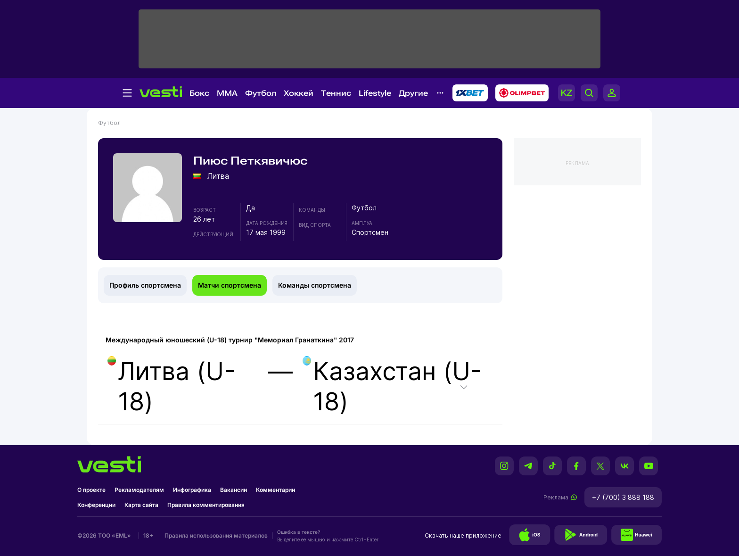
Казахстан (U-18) (392, 386)
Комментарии (275, 489)
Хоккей (298, 93)
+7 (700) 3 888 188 (623, 497)
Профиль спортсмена (145, 285)
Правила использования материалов (216, 535)
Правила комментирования (206, 504)
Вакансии (233, 489)
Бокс (199, 93)
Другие (413, 93)
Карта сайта (141, 504)
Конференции (96, 504)
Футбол (260, 93)
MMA (227, 93)
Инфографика (192, 489)
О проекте (91, 489)
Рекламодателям (139, 489)
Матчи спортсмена (229, 285)
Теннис (336, 93)
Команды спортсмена (314, 285)
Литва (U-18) (171, 386)
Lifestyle (375, 93)
